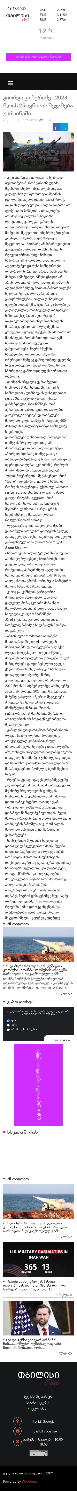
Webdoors (30, 1481)
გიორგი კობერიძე (46, 918)
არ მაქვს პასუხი (24, 1028)
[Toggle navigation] (10, 80)
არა (14, 1024)
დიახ (15, 1019)
